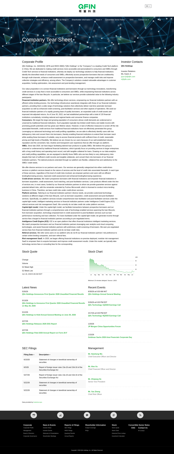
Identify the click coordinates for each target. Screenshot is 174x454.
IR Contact (141, 430)
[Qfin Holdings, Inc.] (87, 8)
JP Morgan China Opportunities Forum (104, 326)
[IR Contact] (87, 415)
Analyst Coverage (90, 428)
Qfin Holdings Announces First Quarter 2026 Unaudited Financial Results (53, 294)
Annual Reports (69, 436)
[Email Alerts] (113, 415)
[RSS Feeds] (140, 415)
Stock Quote (115, 428)
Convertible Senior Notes (115, 20)
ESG (131, 20)
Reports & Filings (60, 20)
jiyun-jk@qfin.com (128, 77)
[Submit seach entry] (160, 20)
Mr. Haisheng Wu (95, 354)
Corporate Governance (30, 436)
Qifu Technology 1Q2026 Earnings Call (104, 305)
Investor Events (47, 430)
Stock (98, 20)
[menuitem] (16, 20)
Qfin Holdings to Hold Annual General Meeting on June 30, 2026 (49, 315)
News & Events (42, 20)
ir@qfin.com (126, 79)
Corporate (27, 20)
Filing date (29, 355)
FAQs (87, 430)
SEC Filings (68, 428)
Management (27, 430)
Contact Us (142, 20)
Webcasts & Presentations (51, 433)
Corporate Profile (28, 428)
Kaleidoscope (37, 402)
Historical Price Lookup (119, 433)
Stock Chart (115, 430)
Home (16, 20)
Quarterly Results (70, 433)
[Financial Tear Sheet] (60, 415)
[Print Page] (34, 415)
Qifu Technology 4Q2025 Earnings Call (104, 316)
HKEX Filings (68, 430)
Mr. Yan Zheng (94, 392)
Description (45, 355)
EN (147, 6)
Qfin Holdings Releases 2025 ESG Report (39, 324)
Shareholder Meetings (49, 436)
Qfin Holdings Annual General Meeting (104, 294)
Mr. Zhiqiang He (94, 379)
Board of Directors (28, 433)
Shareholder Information (81, 20)
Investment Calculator (118, 436)
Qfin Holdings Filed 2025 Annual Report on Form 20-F (44, 333)
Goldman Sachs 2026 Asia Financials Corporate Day (110, 337)
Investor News (47, 428)
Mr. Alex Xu (93, 366)
